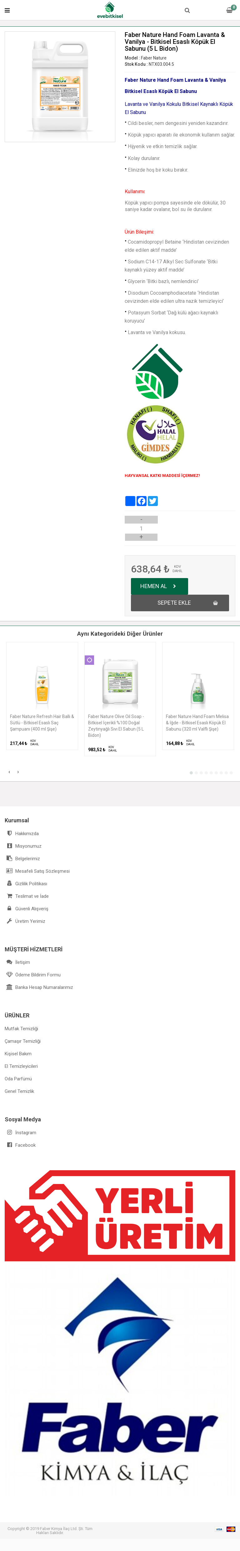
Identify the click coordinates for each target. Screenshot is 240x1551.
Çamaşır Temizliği (23, 1041)
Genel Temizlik (19, 1091)
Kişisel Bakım (18, 1054)
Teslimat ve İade (27, 896)
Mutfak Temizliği (21, 1028)
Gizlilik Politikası (26, 884)
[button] (191, 773)
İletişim (17, 962)
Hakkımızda (22, 833)
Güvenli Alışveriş (26, 909)
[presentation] (9, 772)
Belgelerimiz (22, 858)
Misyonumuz (23, 846)
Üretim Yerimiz (25, 921)
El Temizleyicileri (21, 1066)
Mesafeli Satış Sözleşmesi (37, 871)
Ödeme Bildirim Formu (33, 975)
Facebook (20, 1145)
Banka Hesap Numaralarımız (39, 987)
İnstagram (20, 1132)
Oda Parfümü (18, 1079)
